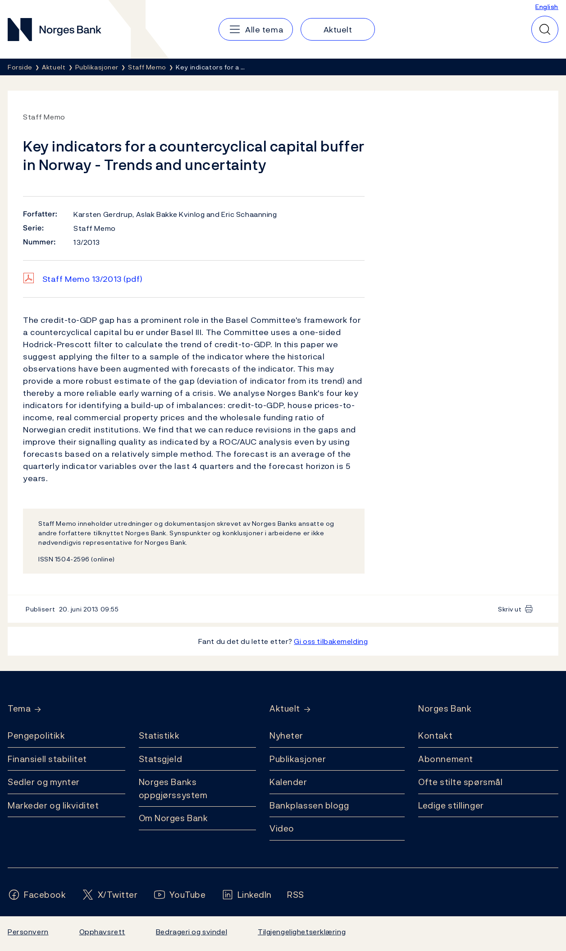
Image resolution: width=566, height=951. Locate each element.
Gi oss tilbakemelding (331, 641)
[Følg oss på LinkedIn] (246, 894)
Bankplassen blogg (309, 805)
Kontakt (435, 735)
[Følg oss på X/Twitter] (110, 894)
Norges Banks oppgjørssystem (173, 788)
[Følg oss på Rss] (295, 894)
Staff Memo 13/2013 (92, 279)
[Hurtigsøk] (544, 29)
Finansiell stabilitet (47, 759)
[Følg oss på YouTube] (179, 894)
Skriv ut (510, 609)
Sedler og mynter (44, 782)
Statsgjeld (161, 759)
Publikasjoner (297, 759)
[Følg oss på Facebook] (37, 894)
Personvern (28, 931)
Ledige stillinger (451, 805)
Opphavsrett (102, 931)
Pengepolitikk (36, 735)
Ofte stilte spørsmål (460, 782)
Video (281, 828)
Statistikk (159, 735)
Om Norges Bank (173, 818)
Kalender (288, 782)
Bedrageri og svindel (191, 931)
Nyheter (286, 735)
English (546, 6)
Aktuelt (284, 709)
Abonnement (445, 759)
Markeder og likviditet (53, 805)
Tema (19, 709)
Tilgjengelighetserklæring (302, 931)
